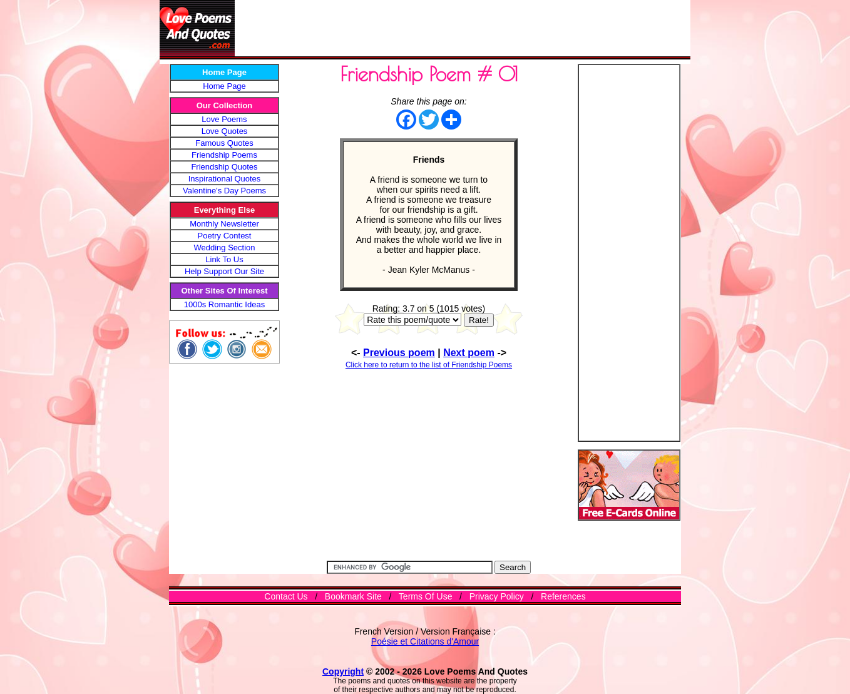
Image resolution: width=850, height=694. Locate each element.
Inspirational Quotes (224, 178)
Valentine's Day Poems (224, 190)
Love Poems (224, 119)
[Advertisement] (462, 28)
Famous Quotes (224, 143)
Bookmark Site (353, 596)
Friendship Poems (224, 155)
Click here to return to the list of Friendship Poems (429, 364)
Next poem (468, 352)
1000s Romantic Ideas (224, 304)
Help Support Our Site (224, 271)
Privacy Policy (496, 596)
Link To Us (224, 259)
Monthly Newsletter (224, 223)
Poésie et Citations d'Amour (425, 641)
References (563, 596)
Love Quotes (225, 131)
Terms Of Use (426, 596)
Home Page (224, 86)
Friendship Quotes (224, 166)
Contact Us (285, 596)
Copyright (343, 671)
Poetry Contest (225, 235)
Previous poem (399, 352)
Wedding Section (224, 247)
